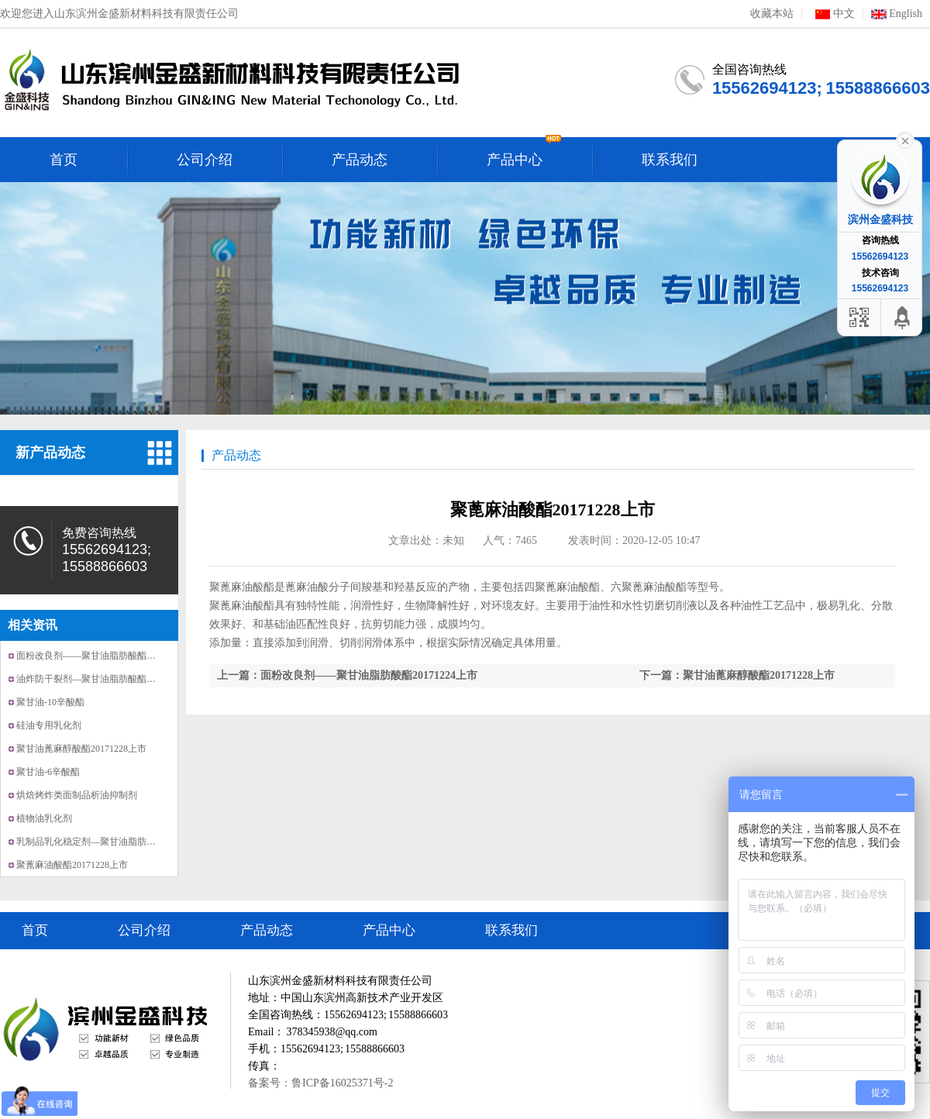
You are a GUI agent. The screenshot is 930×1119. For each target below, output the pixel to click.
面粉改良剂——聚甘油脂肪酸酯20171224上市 (109, 655)
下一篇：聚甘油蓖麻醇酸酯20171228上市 (737, 675)
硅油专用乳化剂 (48, 725)
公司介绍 (144, 930)
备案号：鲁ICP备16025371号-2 (320, 1083)
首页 (35, 930)
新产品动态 (50, 452)
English (896, 14)
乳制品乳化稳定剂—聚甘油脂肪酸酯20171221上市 (118, 841)
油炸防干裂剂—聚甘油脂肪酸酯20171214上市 (109, 678)
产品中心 (389, 930)
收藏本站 (772, 14)
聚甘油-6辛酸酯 (48, 771)
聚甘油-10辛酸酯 (50, 702)
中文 (832, 14)
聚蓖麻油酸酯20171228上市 (72, 864)
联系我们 (511, 930)
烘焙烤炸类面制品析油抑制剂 (76, 795)
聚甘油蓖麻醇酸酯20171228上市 (81, 748)
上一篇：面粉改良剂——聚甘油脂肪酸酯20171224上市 (347, 675)
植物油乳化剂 (44, 818)
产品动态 (236, 455)
